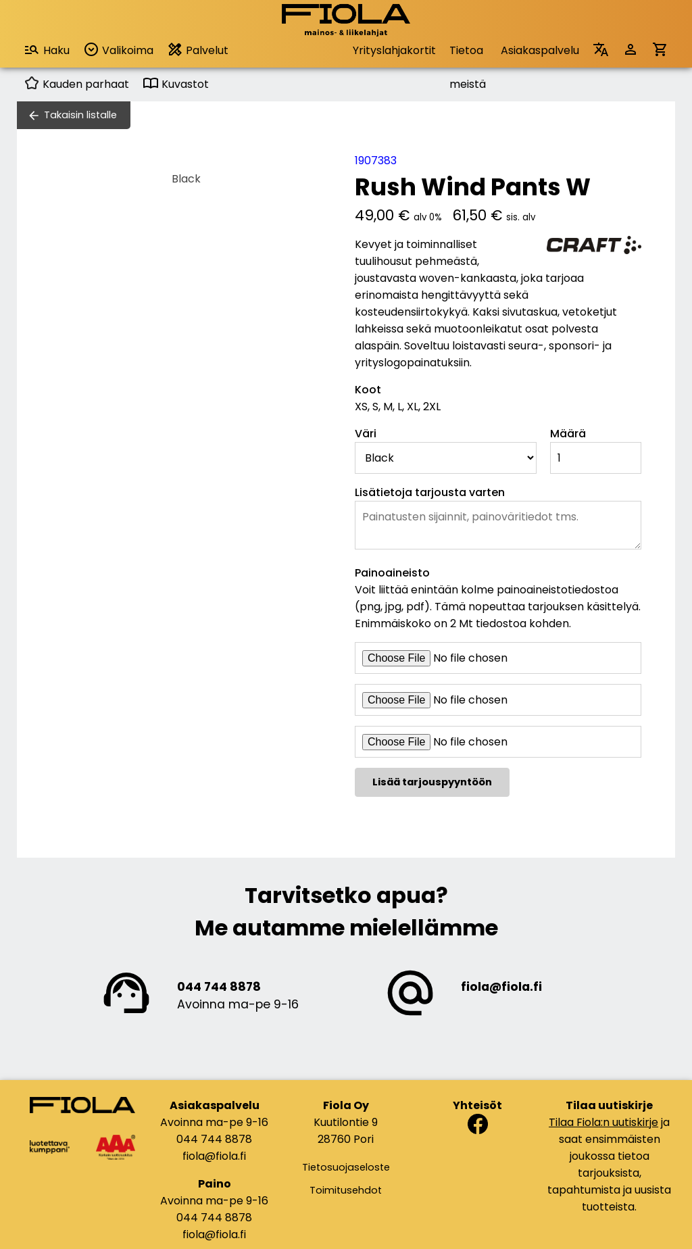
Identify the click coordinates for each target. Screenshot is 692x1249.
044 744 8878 (219, 987)
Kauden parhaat (76, 84)
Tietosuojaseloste (346, 1167)
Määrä (568, 433)
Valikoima (118, 49)
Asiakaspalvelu (540, 50)
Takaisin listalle (80, 115)
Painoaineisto (392, 573)
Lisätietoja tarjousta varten (430, 492)
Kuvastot (176, 84)
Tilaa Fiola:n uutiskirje (603, 1122)
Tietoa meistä (467, 55)
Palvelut (197, 49)
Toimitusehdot (346, 1190)
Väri (365, 433)
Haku (47, 49)
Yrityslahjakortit (394, 50)
